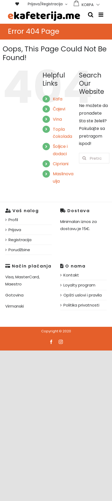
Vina (57, 119)
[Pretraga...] (94, 158)
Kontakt (71, 275)
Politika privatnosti (81, 305)
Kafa (57, 99)
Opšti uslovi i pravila (82, 295)
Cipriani (60, 164)
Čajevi (59, 109)
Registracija (19, 239)
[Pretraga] (84, 158)
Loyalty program (79, 285)
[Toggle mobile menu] (101, 14)
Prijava (14, 229)
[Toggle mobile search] (90, 14)
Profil (13, 219)
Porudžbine (19, 249)
